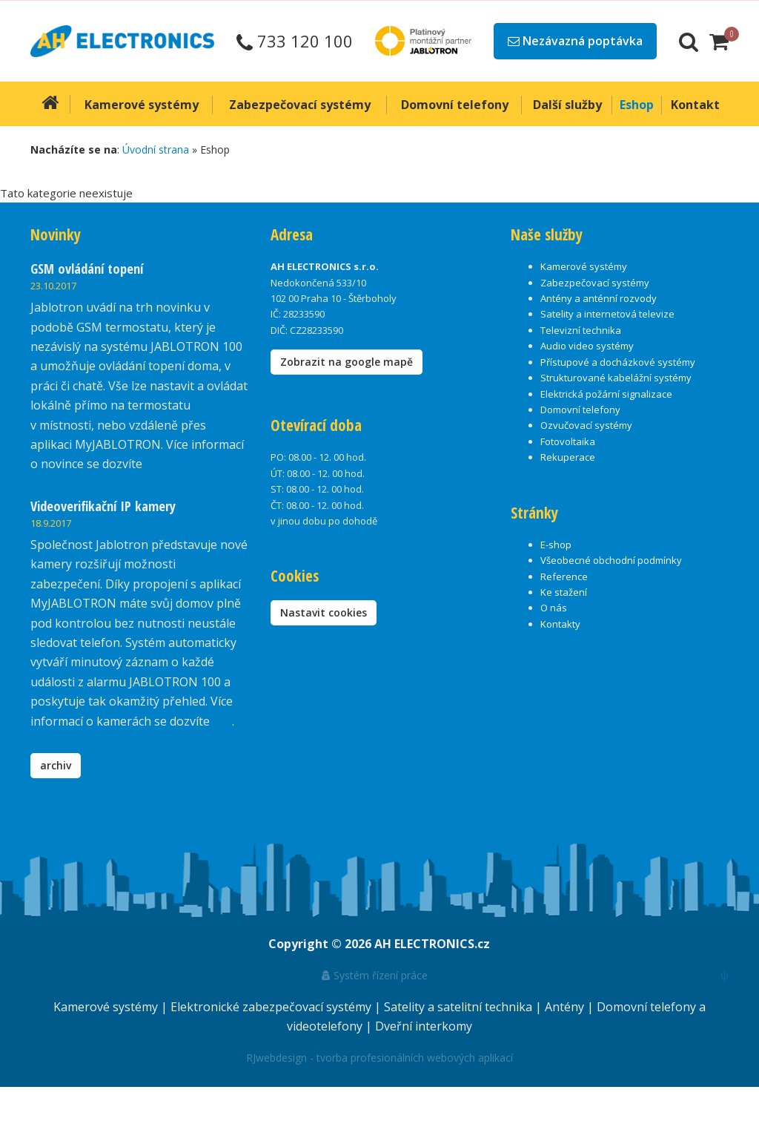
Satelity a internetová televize (607, 314)
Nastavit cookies (323, 612)
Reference (564, 576)
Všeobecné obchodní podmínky (611, 560)
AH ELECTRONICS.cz (432, 944)
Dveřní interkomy (423, 1026)
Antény (566, 1007)
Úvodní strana (155, 149)
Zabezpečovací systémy (594, 282)
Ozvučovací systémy (586, 425)
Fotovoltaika (567, 441)
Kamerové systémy (583, 266)
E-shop (555, 544)
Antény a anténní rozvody (598, 298)
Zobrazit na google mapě (346, 362)
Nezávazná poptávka (575, 41)
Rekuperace (567, 457)
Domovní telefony (580, 409)
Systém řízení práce (375, 975)
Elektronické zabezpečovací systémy (272, 1007)
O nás (553, 607)
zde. (156, 464)
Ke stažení (563, 592)
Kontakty (560, 624)
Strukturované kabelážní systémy (616, 377)
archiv (55, 765)
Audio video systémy (587, 345)
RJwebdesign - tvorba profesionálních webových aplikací (379, 1058)
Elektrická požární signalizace (606, 394)
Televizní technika (580, 330)
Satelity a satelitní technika (459, 1007)
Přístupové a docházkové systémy (617, 362)
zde (222, 721)
